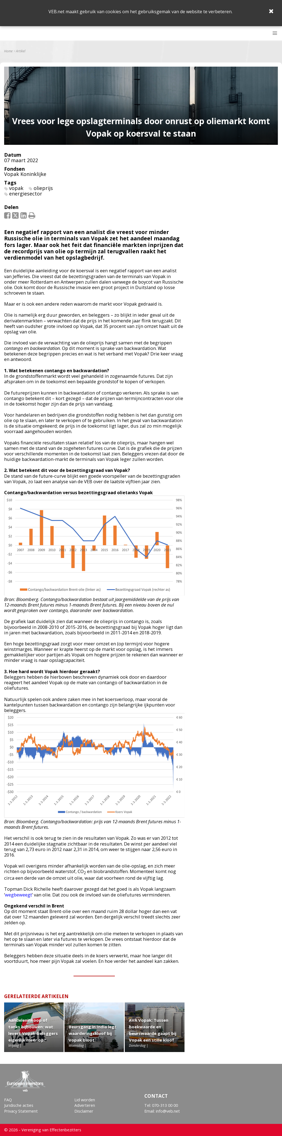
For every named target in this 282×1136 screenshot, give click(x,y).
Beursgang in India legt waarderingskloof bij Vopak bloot (92, 1033)
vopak (16, 188)
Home (8, 51)
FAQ (8, 1099)
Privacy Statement (21, 1111)
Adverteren (84, 1105)
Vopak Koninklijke (25, 174)
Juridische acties (18, 1105)
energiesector (25, 193)
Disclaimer (83, 1111)
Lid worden (84, 1099)
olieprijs (43, 188)
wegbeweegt (18, 895)
